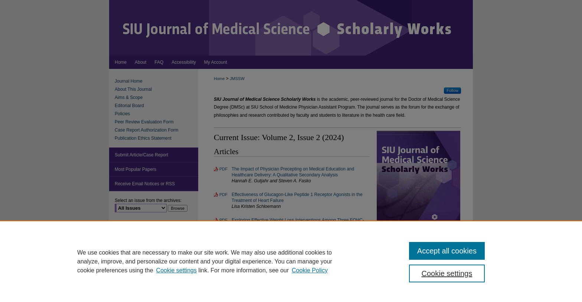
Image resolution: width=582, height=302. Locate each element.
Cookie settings (176, 270)
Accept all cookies (447, 251)
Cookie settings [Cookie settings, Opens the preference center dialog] (447, 273)
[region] (291, 261)
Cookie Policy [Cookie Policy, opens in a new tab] (310, 270)
